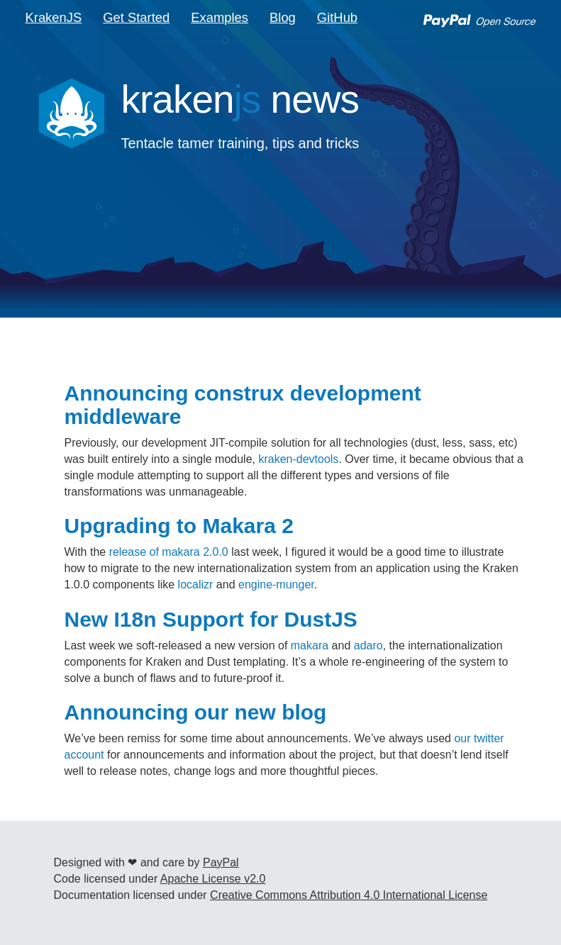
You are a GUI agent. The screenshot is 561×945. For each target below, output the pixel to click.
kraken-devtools (298, 459)
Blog (283, 17)
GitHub (337, 17)
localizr (195, 584)
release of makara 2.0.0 (168, 552)
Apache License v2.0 (213, 879)
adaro (368, 645)
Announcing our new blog (196, 712)
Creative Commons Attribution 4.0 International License (348, 895)
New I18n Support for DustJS (211, 619)
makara (309, 645)
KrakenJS (54, 17)
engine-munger (276, 584)
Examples (219, 17)
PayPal (221, 862)
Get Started (136, 17)
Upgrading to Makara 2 (179, 525)
